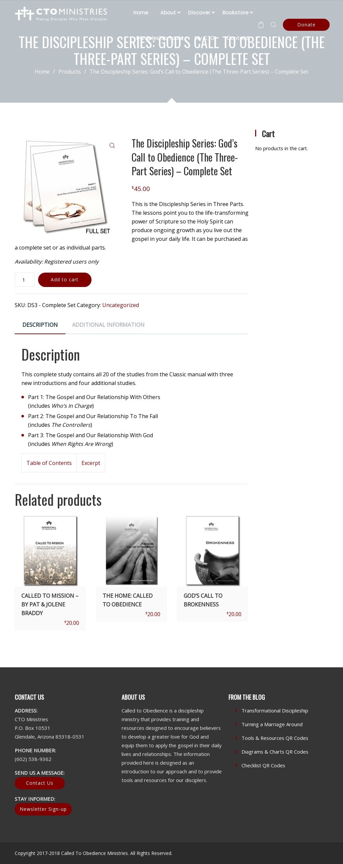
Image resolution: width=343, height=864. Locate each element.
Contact (237, 37)
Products (74, 71)
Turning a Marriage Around (272, 724)
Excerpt (90, 463)
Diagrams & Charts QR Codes (274, 751)
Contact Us (39, 783)
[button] (112, 145)
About (168, 12)
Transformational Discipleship (274, 710)
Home (140, 12)
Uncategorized (120, 305)
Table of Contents (49, 463)
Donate (306, 24)
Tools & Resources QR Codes (274, 738)
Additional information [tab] (108, 324)
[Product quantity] (25, 280)
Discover (199, 12)
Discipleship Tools (159, 37)
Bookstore (235, 12)
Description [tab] (40, 324)
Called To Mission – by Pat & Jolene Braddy (49, 604)
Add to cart (64, 279)
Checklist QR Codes (263, 765)
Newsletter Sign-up (43, 809)
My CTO (204, 37)
